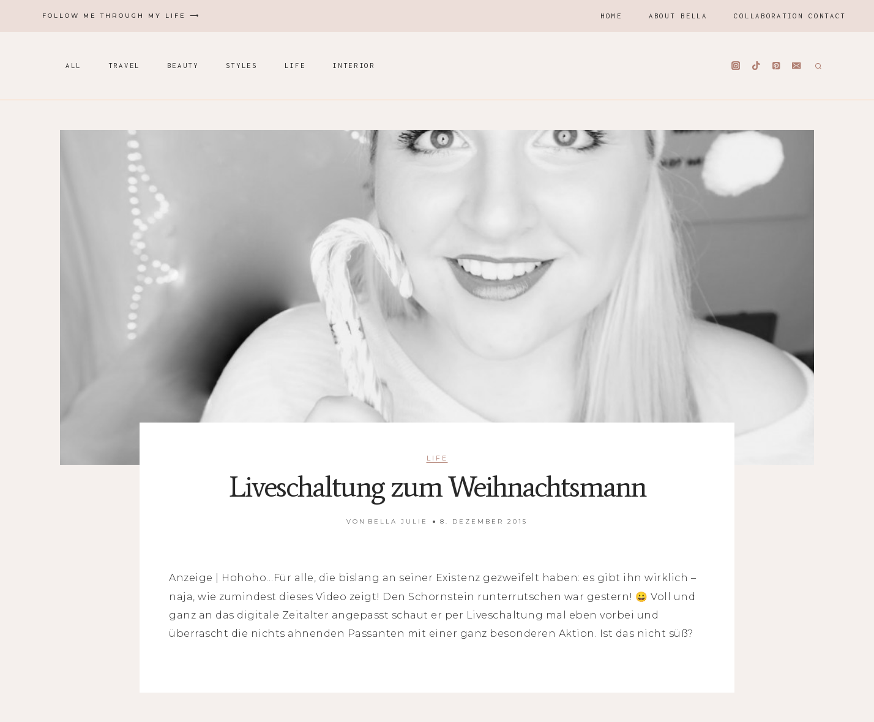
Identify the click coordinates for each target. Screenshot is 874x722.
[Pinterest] (776, 66)
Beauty (183, 65)
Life (295, 65)
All (73, 65)
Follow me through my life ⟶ (121, 16)
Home (611, 16)
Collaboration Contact (790, 16)
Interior (353, 65)
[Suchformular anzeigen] (817, 65)
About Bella (678, 16)
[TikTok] (756, 66)
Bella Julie (398, 521)
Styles (242, 65)
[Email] (796, 66)
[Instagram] (736, 66)
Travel (124, 65)
